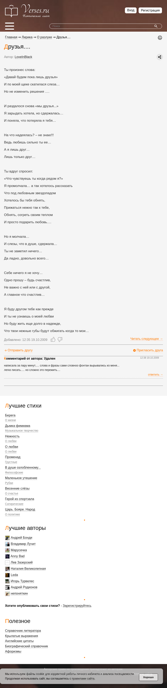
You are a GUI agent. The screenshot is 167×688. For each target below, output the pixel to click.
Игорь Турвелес (22, 581)
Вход (130, 10)
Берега (10, 415)
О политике (12, 514)
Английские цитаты (19, 641)
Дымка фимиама (17, 426)
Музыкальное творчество (21, 430)
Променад (12, 457)
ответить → (155, 374)
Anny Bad (18, 556)
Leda (14, 575)
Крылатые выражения (21, 636)
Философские (14, 472)
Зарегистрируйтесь (77, 605)
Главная (11, 37)
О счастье (11, 493)
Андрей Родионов (24, 587)
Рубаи (9, 483)
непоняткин (19, 593)
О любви (11, 441)
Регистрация (150, 10)
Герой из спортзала (19, 499)
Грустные (11, 462)
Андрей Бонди (21, 537)
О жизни (10, 420)
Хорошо (148, 677)
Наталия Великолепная (28, 568)
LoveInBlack (23, 57)
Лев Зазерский (22, 562)
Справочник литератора (23, 630)
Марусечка (19, 550)
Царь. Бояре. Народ (20, 509)
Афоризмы (13, 651)
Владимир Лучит (23, 544)
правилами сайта (83, 678)
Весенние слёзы (17, 488)
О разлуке (44, 37)
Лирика (27, 37)
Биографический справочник (26, 646)
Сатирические (14, 503)
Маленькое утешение (21, 478)
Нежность (12, 436)
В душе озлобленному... (23, 467)
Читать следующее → (146, 338)
